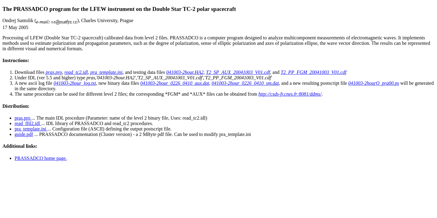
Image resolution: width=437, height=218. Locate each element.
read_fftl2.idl (28, 123)
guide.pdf (24, 134)
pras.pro (23, 118)
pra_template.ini (31, 128)
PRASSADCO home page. (41, 158)
